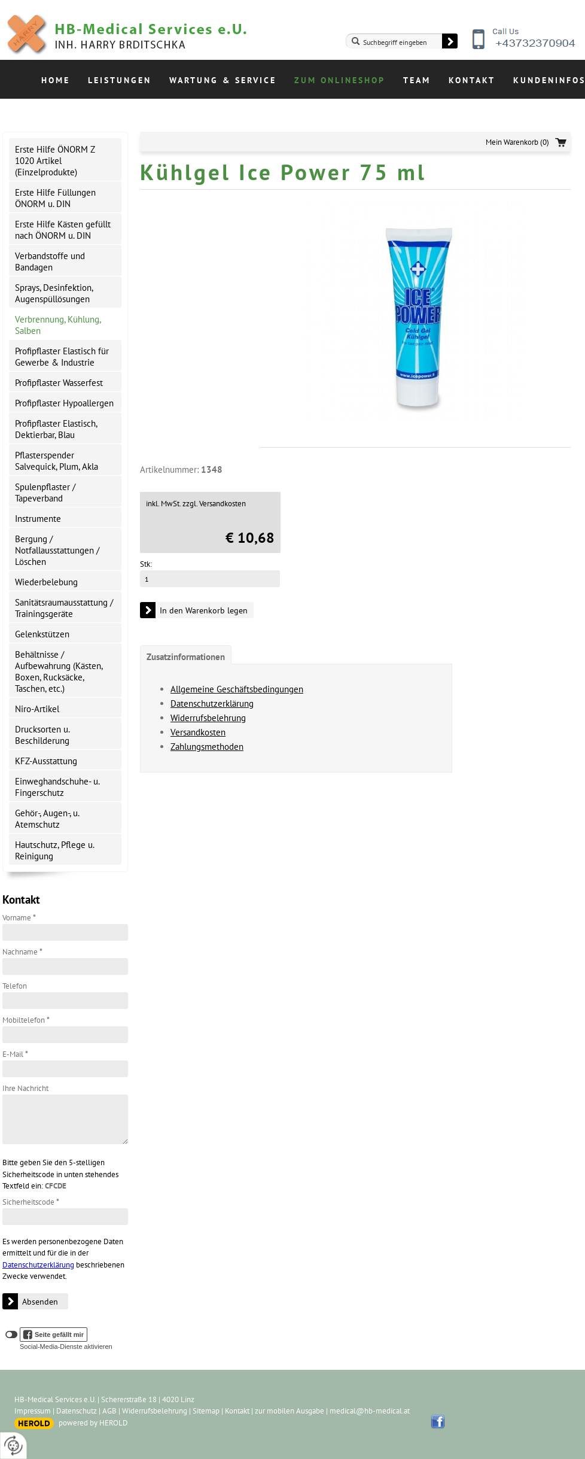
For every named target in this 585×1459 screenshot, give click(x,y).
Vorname (19, 918)
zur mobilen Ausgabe (289, 1411)
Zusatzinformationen (186, 656)
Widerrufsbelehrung (208, 718)
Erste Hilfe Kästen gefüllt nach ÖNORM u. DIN (63, 229)
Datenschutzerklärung (38, 1265)
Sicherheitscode (30, 1202)
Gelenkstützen (42, 634)
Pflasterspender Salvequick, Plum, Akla (56, 460)
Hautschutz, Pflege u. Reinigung (55, 850)
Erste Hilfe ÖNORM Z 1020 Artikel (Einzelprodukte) (55, 161)
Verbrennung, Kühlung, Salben (57, 325)
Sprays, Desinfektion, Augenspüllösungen (54, 293)
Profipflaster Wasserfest (59, 382)
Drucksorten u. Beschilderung (42, 735)
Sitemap (206, 1411)
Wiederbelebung (46, 582)
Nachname (22, 952)
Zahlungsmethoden (206, 746)
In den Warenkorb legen (204, 610)
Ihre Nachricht (25, 1088)
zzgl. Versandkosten (214, 504)
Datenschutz (76, 1411)
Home (55, 80)
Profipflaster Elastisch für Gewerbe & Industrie (62, 356)
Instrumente (38, 518)
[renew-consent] (13, 1445)
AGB (109, 1411)
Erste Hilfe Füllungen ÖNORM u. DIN (55, 198)
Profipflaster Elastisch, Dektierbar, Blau (56, 429)
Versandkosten (198, 732)
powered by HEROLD (93, 1423)
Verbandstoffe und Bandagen (50, 261)
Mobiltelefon (26, 1020)
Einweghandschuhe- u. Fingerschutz (57, 787)
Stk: (146, 564)
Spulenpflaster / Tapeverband (45, 492)
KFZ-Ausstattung (46, 761)
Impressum (32, 1411)
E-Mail (15, 1054)
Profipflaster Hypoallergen (64, 403)
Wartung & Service (222, 80)
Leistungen (119, 80)
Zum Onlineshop (339, 80)
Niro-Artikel (37, 709)
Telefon (14, 986)
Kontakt (472, 80)
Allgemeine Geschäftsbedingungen (236, 689)
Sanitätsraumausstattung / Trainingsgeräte (64, 608)
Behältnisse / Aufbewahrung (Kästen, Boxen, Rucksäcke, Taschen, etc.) (59, 671)
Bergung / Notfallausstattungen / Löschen (57, 550)
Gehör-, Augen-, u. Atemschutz (47, 818)
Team (417, 80)
